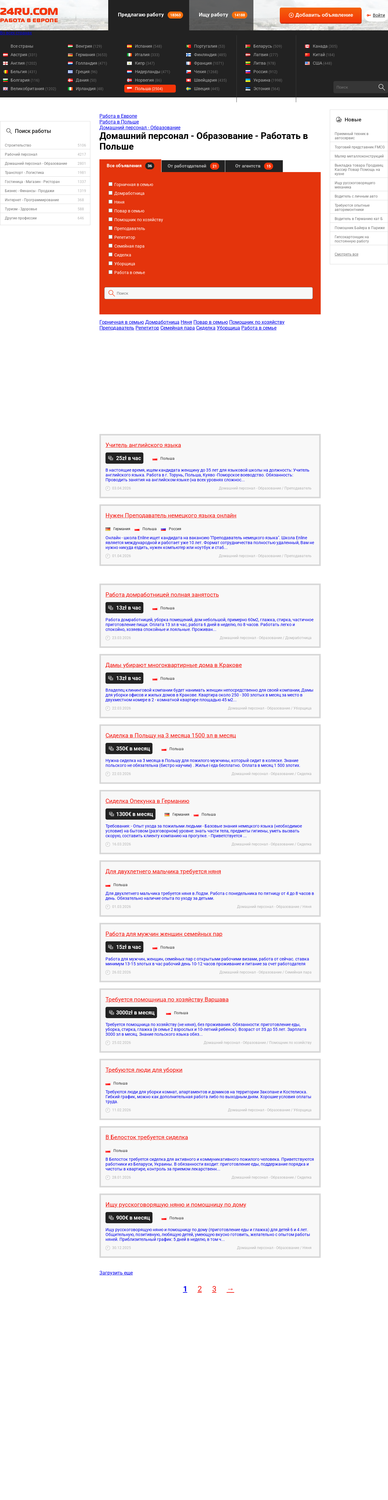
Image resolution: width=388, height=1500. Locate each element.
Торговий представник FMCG (360, 147)
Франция (209, 63)
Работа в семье (127, 272)
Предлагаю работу (150, 15)
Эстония (266, 88)
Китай (324, 54)
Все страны (22, 46)
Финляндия (210, 54)
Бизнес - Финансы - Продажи (29, 191)
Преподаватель (127, 228)
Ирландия (89, 88)
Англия (24, 63)
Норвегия (148, 80)
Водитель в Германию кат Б (359, 219)
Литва (264, 63)
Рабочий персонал (21, 154)
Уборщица (122, 263)
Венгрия (89, 46)
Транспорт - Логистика (24, 173)
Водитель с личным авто (356, 196)
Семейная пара (127, 246)
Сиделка (120, 254)
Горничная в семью (131, 184)
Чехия (206, 71)
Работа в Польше (119, 122)
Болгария (25, 80)
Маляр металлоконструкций (359, 156)
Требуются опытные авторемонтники (352, 207)
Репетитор (122, 237)
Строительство (18, 145)
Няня (117, 202)
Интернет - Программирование (32, 200)
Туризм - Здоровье (21, 209)
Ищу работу (222, 15)
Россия (265, 71)
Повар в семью (126, 210)
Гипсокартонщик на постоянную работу (352, 239)
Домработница (127, 193)
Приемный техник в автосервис (352, 136)
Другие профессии (21, 218)
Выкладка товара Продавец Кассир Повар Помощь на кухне (359, 169)
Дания (86, 80)
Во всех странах (16, 32)
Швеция (206, 88)
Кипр (145, 63)
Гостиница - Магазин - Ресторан (32, 182)
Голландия (91, 63)
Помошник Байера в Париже (360, 228)
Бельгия (24, 71)
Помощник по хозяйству (136, 219)
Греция (86, 71)
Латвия (265, 54)
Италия (147, 54)
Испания (148, 46)
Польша (149, 88)
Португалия (209, 46)
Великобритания (33, 88)
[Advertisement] (209, 379)
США (322, 63)
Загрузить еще (116, 1273)
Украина (267, 80)
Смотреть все (346, 254)
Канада (325, 46)
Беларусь (267, 46)
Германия (91, 54)
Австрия (24, 54)
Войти (379, 15)
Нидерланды (152, 71)
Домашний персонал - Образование (36, 163)
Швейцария (210, 80)
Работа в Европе (118, 116)
